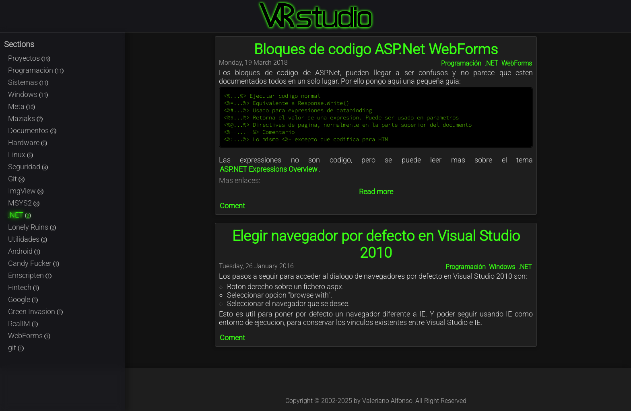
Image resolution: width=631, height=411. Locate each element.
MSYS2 (23, 203)
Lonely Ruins (32, 227)
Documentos (32, 130)
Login (626, 5)
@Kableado (358, 386)
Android (24, 251)
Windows (28, 94)
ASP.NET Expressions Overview (269, 169)
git (16, 347)
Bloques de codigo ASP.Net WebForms (376, 49)
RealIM (23, 323)
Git (16, 179)
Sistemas (28, 82)
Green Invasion (35, 311)
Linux (20, 154)
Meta (21, 106)
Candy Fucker (33, 263)
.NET (19, 215)
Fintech (23, 287)
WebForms (29, 335)
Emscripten (30, 275)
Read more (376, 191)
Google (23, 299)
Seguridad (28, 166)
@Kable (393, 386)
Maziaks (25, 118)
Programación (36, 70)
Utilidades (27, 239)
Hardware (27, 142)
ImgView (25, 191)
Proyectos (29, 58)
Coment (232, 205)
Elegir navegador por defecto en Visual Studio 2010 (376, 244)
